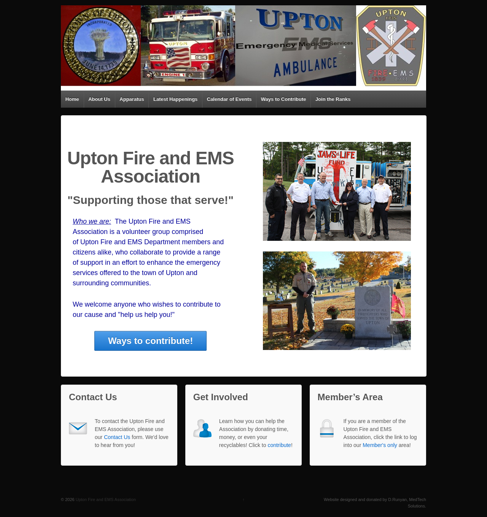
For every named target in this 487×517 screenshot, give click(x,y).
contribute (279, 445)
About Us (99, 99)
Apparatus (131, 99)
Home (72, 99)
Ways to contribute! (150, 341)
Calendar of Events (229, 99)
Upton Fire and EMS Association (105, 499)
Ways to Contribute (283, 99)
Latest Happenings (175, 99)
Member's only (380, 445)
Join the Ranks (332, 99)
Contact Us (117, 437)
